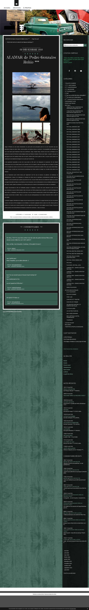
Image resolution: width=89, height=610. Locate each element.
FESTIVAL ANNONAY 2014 (73, 149)
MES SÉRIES (68, 336)
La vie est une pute (70, 334)
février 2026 (67, 571)
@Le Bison (66, 527)
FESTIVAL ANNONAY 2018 (73, 160)
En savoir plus (73, 608)
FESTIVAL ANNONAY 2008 (73, 134)
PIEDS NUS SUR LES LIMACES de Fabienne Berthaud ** (21, 43)
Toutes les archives (70, 587)
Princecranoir (67, 517)
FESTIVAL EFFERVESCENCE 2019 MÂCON (75, 236)
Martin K (14, 250)
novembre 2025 (68, 577)
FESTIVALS (68, 109)
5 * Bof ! (67, 95)
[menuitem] (7, 9)
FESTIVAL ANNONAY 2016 (73, 155)
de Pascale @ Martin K (17, 267)
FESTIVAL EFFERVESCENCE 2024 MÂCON (75, 240)
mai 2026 (66, 564)
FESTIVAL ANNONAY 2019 (73, 162)
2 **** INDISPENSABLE (71, 89)
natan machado (44, 218)
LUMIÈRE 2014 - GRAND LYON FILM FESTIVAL (75, 294)
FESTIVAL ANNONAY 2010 (73, 139)
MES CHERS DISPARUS (72, 325)
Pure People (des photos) (70, 351)
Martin (65, 484)
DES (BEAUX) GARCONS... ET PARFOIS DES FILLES (74, 316)
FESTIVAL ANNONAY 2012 (73, 144)
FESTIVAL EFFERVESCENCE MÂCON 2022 (76, 253)
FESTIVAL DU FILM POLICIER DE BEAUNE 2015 (75, 207)
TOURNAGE (70, 331)
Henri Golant (67, 383)
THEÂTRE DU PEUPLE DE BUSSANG (74, 338)
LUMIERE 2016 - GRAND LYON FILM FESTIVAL (75, 282)
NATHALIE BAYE (68, 449)
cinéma (51, 218)
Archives (17, 9)
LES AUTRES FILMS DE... (73, 322)
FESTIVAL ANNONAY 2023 (73, 170)
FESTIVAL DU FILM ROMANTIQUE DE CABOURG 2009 (75, 224)
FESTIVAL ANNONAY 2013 (73, 147)
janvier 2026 (67, 573)
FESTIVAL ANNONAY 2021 (73, 168)
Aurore (65, 543)
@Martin (66, 475)
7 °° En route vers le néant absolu (73, 100)
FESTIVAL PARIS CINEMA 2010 (74, 269)
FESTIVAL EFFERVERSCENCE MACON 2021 (74, 228)
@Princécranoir (68, 509)
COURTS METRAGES (70, 107)
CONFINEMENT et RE (70, 105)
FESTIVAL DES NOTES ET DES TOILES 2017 (74, 179)
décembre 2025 (68, 575)
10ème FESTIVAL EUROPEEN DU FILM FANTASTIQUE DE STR (75, 111)
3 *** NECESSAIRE (26, 215)
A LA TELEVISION (71, 302)
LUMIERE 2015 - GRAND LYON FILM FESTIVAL (75, 278)
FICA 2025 (69, 272)
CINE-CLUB (69, 308)
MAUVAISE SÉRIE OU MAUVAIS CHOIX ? (75, 409)
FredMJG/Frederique (17, 290)
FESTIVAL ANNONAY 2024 (73, 173)
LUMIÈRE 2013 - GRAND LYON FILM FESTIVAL (75, 290)
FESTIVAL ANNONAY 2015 (73, 152)
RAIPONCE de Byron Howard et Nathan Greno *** (18, 40)
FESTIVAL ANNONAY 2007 (73, 131)
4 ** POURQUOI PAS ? (70, 93)
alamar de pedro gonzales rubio (22, 218)
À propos (27, 9)
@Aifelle (66, 492)
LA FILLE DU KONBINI (69, 430)
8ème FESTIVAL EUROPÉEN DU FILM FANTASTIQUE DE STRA (75, 120)
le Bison (66, 553)
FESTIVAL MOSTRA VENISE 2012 (75, 260)
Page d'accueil (36, 40)
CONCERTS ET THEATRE (73, 310)
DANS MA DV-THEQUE (72, 313)
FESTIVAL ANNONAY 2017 (73, 157)
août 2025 (66, 584)
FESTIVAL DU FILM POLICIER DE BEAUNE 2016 (75, 212)
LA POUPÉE (67, 443)
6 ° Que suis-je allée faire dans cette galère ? (73, 98)
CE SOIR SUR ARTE (69, 415)
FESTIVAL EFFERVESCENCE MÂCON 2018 (76, 248)
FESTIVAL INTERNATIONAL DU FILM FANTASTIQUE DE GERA (76, 257)
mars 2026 (67, 569)
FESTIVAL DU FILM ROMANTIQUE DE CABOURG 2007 (75, 220)
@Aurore (66, 534)
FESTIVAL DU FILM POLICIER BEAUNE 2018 (74, 195)
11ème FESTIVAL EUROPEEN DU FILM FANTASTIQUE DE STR (75, 115)
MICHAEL (66, 423)
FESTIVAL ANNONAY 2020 (73, 165)
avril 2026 (66, 566)
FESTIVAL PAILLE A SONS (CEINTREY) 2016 (73, 266)
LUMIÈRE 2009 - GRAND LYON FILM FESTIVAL (75, 286)
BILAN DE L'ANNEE (71, 305)
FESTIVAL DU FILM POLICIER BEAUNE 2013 (74, 191)
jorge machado (35, 218)
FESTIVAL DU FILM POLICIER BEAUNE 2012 (74, 187)
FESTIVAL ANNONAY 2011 (73, 142)
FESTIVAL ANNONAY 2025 (73, 176)
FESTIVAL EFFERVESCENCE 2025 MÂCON (75, 244)
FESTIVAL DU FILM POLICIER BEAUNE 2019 (74, 199)
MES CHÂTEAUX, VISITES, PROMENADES (73, 328)
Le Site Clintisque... (68, 349)
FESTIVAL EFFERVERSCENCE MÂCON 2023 (74, 232)
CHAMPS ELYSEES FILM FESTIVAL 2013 (75, 128)
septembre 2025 (68, 582)
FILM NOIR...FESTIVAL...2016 (74, 275)
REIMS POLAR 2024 (71, 298)
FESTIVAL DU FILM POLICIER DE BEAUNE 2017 (75, 216)
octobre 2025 (67, 580)
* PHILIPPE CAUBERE (70, 84)
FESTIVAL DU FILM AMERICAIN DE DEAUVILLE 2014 (75, 183)
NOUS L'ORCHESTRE (69, 402)
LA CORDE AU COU (69, 456)
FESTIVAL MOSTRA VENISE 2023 (75, 263)
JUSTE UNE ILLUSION (69, 462)
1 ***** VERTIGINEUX (70, 86)
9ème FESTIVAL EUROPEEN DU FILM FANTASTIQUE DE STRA (75, 124)
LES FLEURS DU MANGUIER (71, 436)
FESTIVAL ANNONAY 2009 (73, 136)
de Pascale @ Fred (16, 305)
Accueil (7, 9)
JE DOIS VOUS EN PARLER (71, 300)
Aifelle (65, 500)
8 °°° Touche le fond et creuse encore (74, 103)
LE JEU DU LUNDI (71, 319)
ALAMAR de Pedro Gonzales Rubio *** (31, 60)
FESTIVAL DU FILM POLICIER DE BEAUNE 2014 (75, 203)
